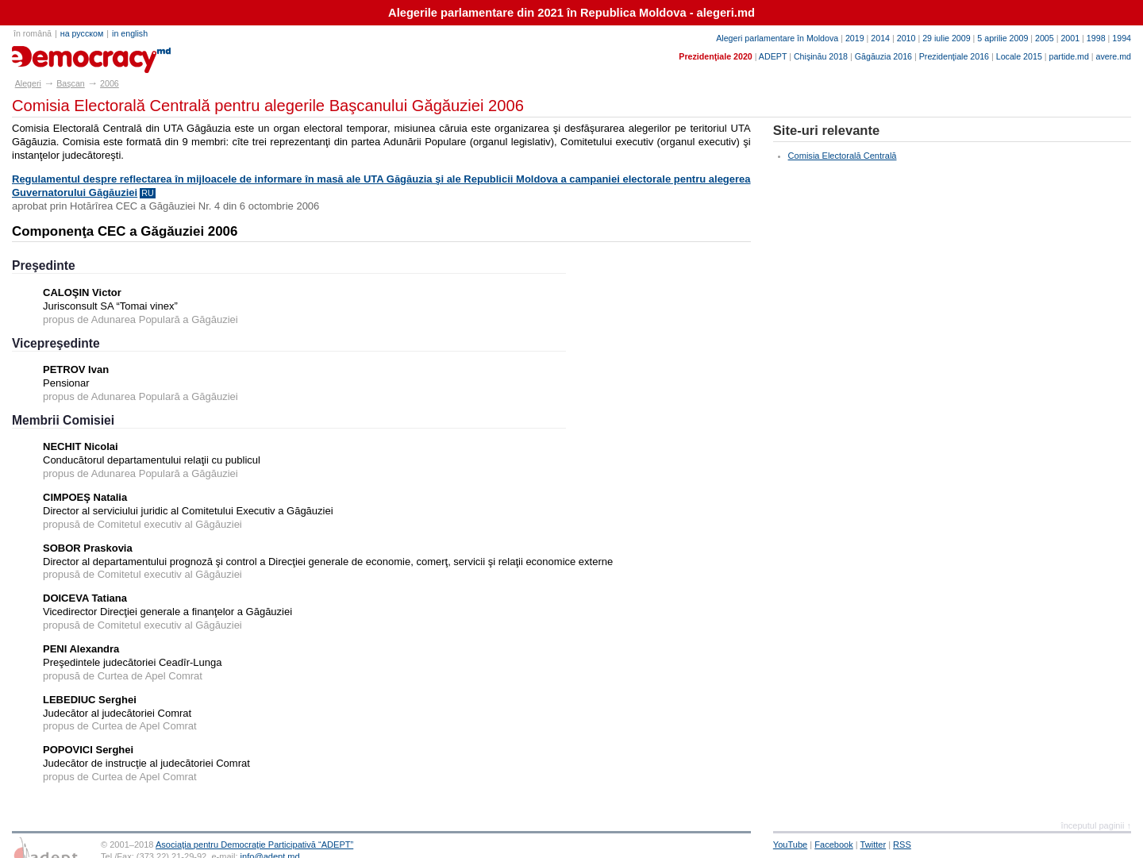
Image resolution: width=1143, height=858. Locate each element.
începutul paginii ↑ (1096, 825)
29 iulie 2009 (946, 38)
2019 (854, 38)
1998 (1096, 38)
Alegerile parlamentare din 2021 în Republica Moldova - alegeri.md (571, 12)
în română (32, 33)
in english (130, 33)
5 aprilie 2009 (1002, 38)
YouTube (790, 844)
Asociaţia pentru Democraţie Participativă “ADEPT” (254, 844)
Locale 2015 (1019, 56)
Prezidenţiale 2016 (954, 56)
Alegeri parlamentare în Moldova (777, 38)
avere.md (1113, 56)
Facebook (833, 844)
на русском (81, 33)
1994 (1121, 38)
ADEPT (773, 56)
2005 (1044, 38)
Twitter (873, 844)
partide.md (1069, 56)
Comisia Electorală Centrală (842, 155)
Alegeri (28, 83)
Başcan (70, 83)
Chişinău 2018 (821, 56)
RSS (902, 844)
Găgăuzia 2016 (883, 56)
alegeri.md (48, 54)
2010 (906, 38)
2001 (1070, 38)
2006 (109, 83)
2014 (880, 38)
